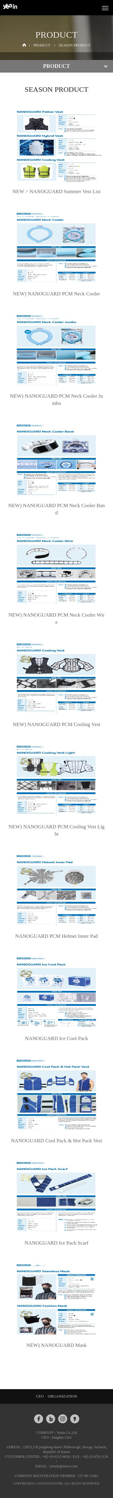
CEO (40, 1396)
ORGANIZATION (62, 1396)
